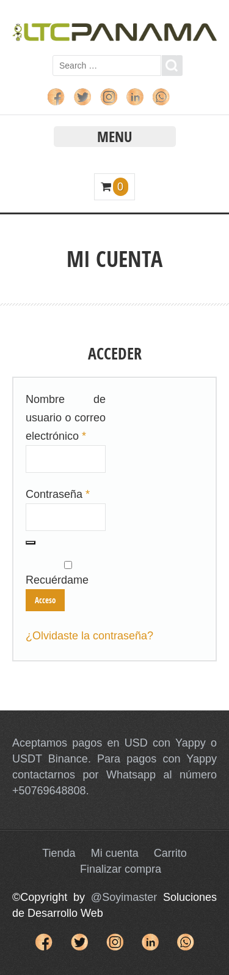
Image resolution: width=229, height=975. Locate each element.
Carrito (170, 853)
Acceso (45, 600)
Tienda (58, 853)
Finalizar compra (120, 869)
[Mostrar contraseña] (30, 542)
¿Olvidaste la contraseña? (89, 636)
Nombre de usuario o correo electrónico (66, 417)
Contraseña (58, 494)
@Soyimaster (124, 897)
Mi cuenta (115, 853)
